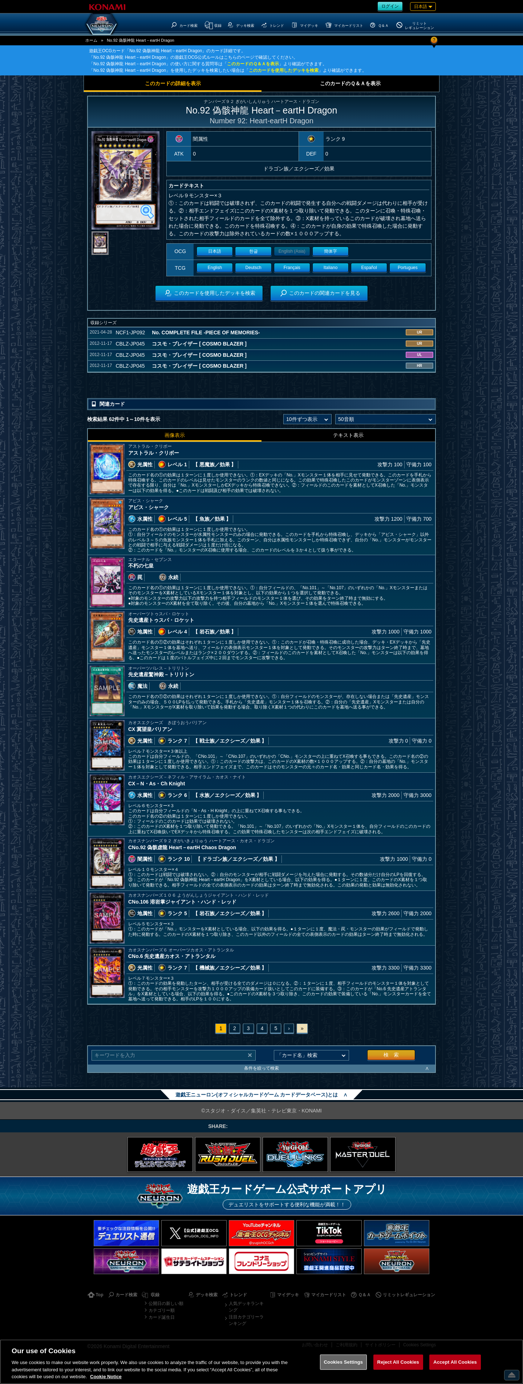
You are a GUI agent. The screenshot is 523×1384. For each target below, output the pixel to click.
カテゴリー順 (162, 1310)
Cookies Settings (343, 1362)
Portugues (408, 267)
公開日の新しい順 (166, 1303)
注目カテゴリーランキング (246, 1320)
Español (369, 267)
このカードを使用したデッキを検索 (284, 70)
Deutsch (254, 267)
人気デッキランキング (246, 1307)
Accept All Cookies (455, 1362)
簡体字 (330, 251)
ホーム (91, 40)
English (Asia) (292, 251)
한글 (253, 251)
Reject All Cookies (398, 1362)
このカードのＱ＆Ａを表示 (253, 63)
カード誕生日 (162, 1317)
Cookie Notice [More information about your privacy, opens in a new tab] (106, 1376)
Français (292, 267)
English (215, 267)
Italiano (331, 267)
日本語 (214, 251)
